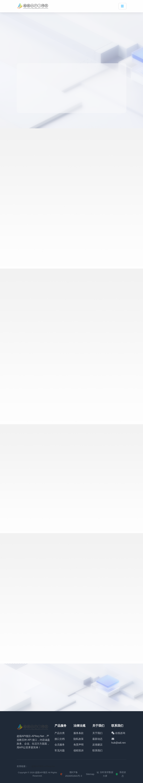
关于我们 (97, 733)
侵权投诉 (78, 750)
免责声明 (78, 744)
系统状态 (121, 774)
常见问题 (60, 750)
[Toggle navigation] (122, 6)
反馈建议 (97, 744)
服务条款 (78, 733)
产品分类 (60, 733)
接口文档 (60, 739)
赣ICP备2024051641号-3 (71, 774)
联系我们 (97, 750)
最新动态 (97, 739)
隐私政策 (78, 739)
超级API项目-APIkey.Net (43, 766)
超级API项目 (41, 772)
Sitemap (90, 774)
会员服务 (60, 744)
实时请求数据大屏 (105, 774)
